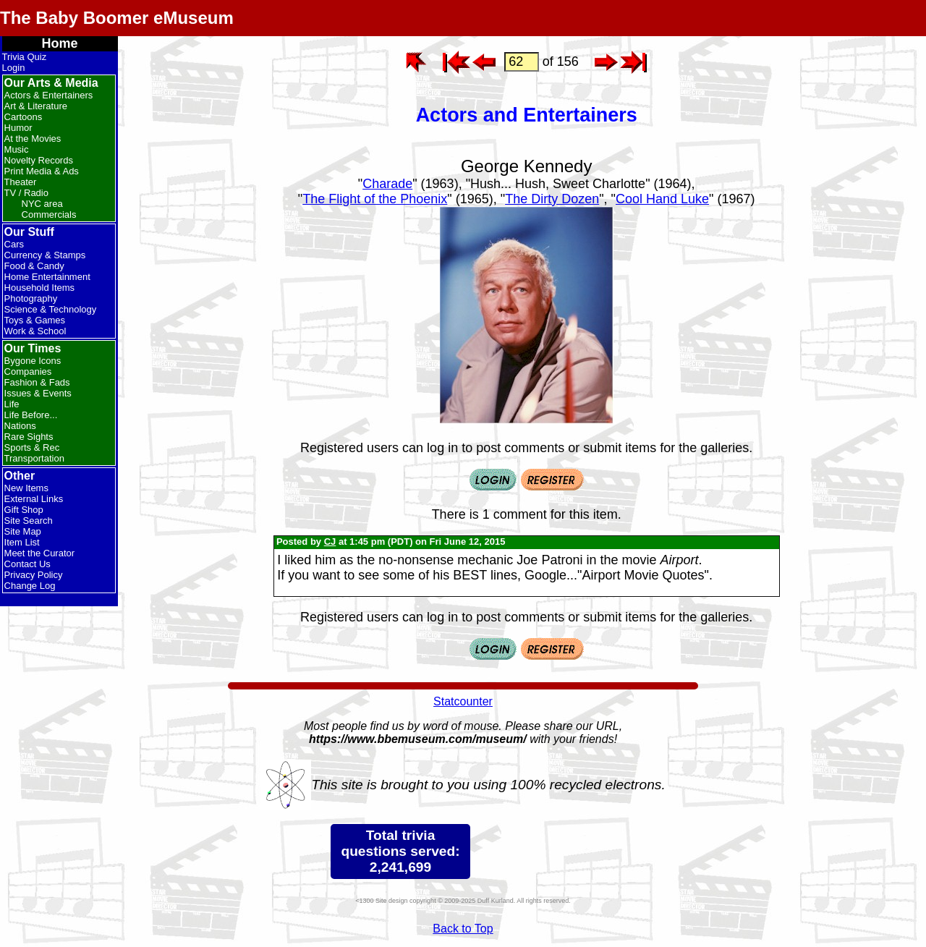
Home (60, 43)
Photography (31, 298)
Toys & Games (35, 320)
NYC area (42, 203)
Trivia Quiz (24, 56)
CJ (330, 541)
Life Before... (31, 414)
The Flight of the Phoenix (374, 199)
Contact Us (27, 564)
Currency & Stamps (45, 255)
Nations (20, 425)
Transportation (34, 458)
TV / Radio (26, 192)
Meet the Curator (39, 553)
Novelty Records (38, 160)
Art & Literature (35, 106)
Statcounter (463, 701)
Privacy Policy (33, 574)
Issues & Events (38, 393)
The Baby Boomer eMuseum (117, 17)
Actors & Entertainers (48, 95)
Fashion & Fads (37, 382)
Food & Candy (34, 265)
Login (13, 67)
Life (12, 404)
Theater (20, 182)
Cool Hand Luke (662, 199)
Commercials (49, 214)
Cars (14, 244)
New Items (26, 488)
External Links (34, 498)
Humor (18, 127)
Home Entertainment (47, 276)
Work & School (35, 331)
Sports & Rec (32, 447)
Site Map (22, 531)
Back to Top (463, 928)
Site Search (28, 520)
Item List (22, 542)
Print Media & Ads (41, 171)
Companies (28, 371)
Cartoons (23, 116)
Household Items (39, 287)
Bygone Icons (32, 360)
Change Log (30, 585)
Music (16, 149)
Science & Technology (50, 309)
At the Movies (32, 138)
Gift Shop (23, 509)
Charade (387, 184)
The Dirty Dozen (552, 199)
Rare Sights (29, 436)
